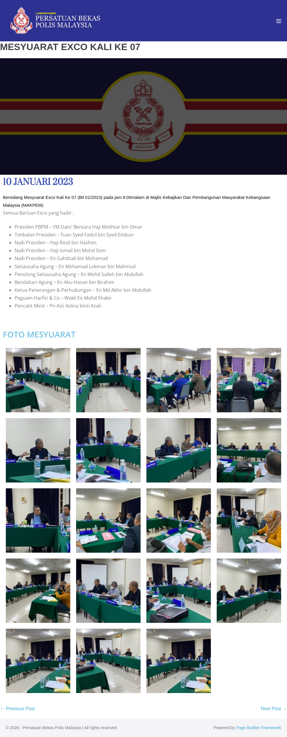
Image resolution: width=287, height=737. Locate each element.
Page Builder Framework (258, 727)
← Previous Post (17, 708)
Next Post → (274, 708)
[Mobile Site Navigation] (278, 21)
